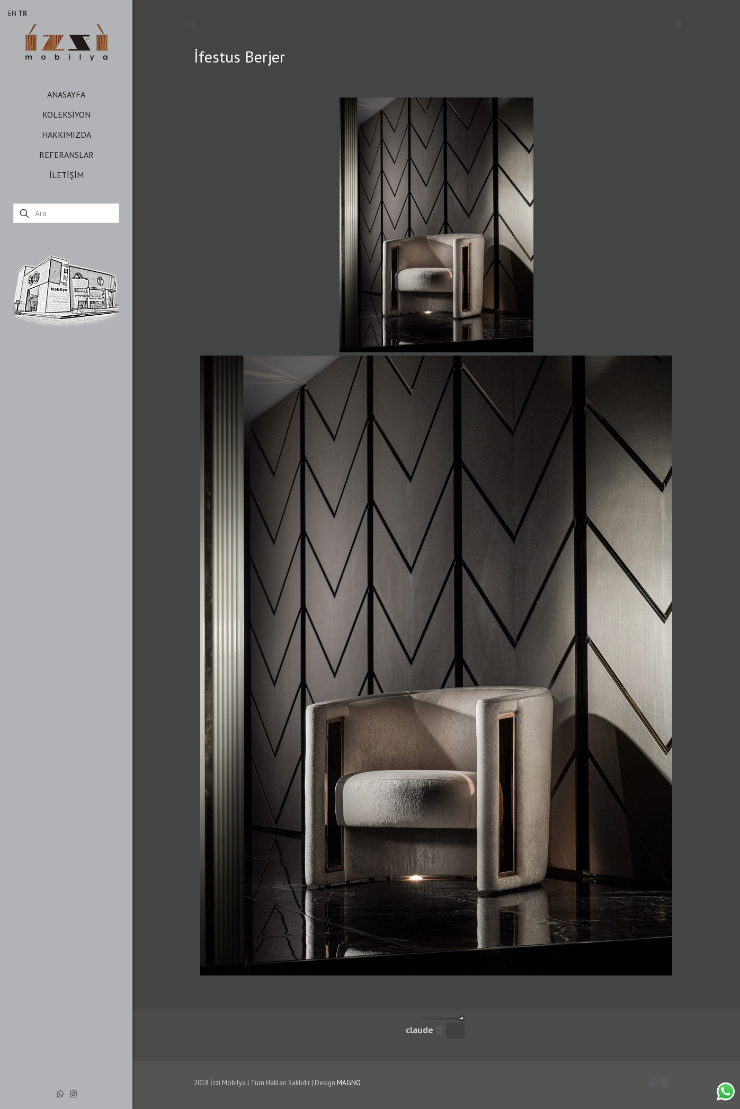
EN (12, 13)
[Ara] (66, 213)
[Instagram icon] (73, 1094)
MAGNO (349, 1082)
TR (22, 13)
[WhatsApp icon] (60, 1094)
